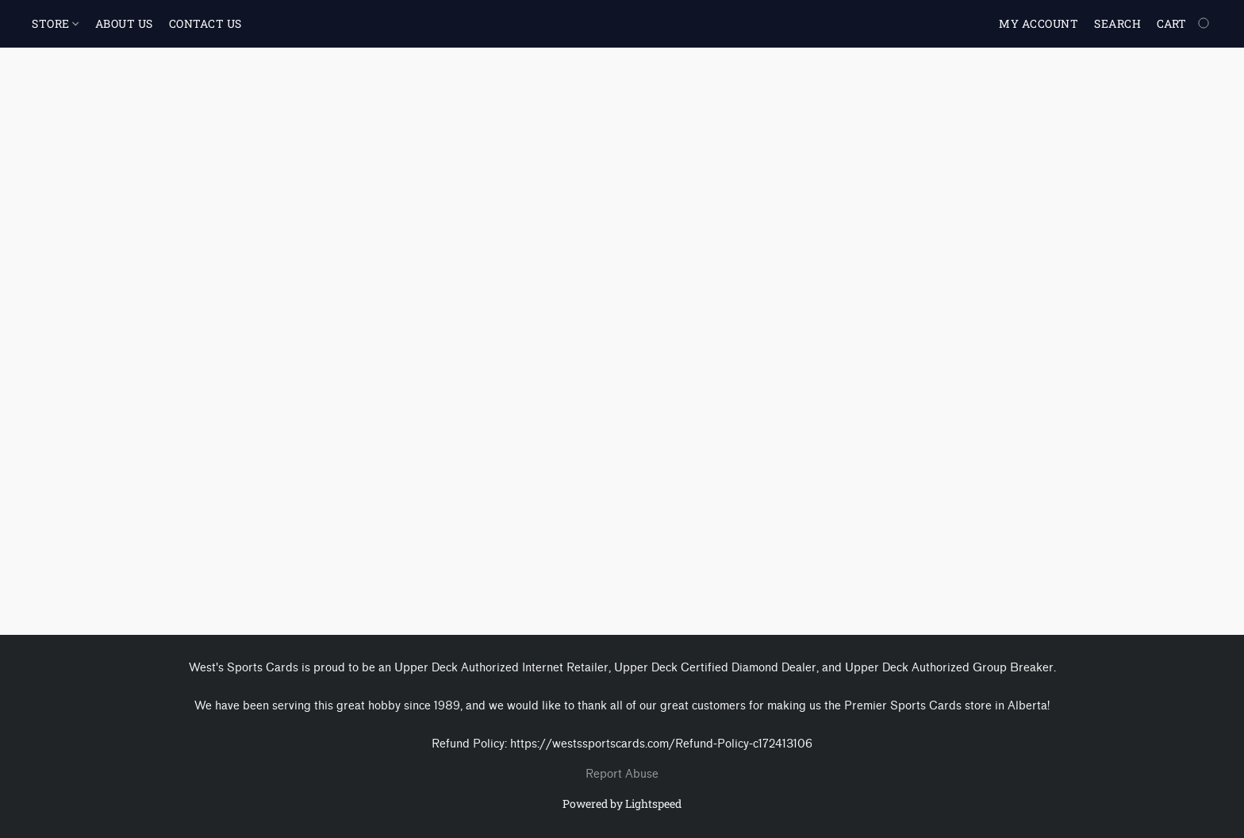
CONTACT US (205, 23)
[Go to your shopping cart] (1184, 23)
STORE (55, 23)
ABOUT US (124, 23)
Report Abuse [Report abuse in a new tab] (622, 774)
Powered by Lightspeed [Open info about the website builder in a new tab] (622, 803)
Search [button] (1117, 23)
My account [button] (1038, 23)
